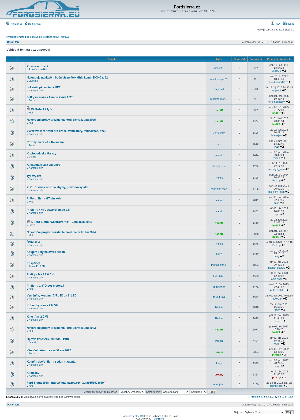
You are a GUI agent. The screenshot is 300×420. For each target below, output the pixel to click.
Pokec (32, 145)
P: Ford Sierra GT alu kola (44, 198)
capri (219, 211)
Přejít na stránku (260, 396)
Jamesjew (219, 132)
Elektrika (33, 80)
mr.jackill (219, 89)
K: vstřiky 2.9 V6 (38, 316)
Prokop (219, 177)
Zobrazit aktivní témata (56, 36)
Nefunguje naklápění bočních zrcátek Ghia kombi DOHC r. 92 (67, 77)
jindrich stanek (219, 264)
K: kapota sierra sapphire (43, 164)
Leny (219, 253)
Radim (219, 307)
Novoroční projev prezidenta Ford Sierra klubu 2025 (61, 119)
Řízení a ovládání (38, 69)
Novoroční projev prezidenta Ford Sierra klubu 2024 (61, 232)
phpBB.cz (159, 418)
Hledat (288, 23)
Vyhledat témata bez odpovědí (23, 36)
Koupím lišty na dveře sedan (46, 252)
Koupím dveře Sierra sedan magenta (51, 361)
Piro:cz (219, 352)
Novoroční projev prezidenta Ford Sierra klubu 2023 (61, 328)
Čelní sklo (33, 242)
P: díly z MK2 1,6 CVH (41, 274)
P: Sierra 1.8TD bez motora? (45, 285)
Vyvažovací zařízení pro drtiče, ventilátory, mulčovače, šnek (66, 131)
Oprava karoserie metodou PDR (48, 339)
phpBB (138, 416)
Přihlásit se (14, 23)
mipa (219, 200)
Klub (31, 112)
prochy (219, 374)
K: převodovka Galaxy (41, 153)
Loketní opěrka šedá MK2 (44, 87)
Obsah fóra (13, 42)
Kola (31, 201)
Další (291, 396)
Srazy (32, 100)
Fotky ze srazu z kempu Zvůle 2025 (50, 97)
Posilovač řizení (37, 66)
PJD (219, 143)
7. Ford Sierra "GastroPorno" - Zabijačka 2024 (61, 222)
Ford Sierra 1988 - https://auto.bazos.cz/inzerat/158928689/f (66, 382)
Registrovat (33, 23)
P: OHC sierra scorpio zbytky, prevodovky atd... (58, 187)
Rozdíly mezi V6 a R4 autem (45, 142)
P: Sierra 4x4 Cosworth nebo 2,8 (48, 209)
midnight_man (219, 166)
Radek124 (219, 297)
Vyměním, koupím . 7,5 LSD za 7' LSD (51, 295)
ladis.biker (219, 276)
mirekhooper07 (218, 79)
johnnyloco (219, 384)
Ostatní (32, 156)
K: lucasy (33, 373)
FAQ (275, 23)
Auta (31, 289)
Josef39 (219, 68)
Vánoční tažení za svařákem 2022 (49, 350)
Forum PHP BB (37, 266)
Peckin (219, 340)
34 (286, 396)
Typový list (34, 176)
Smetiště (33, 342)
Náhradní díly (36, 90)
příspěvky (33, 263)
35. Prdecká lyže (41, 109)
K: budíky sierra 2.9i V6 (42, 305)
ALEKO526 (219, 287)
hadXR (219, 110)
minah (218, 155)
